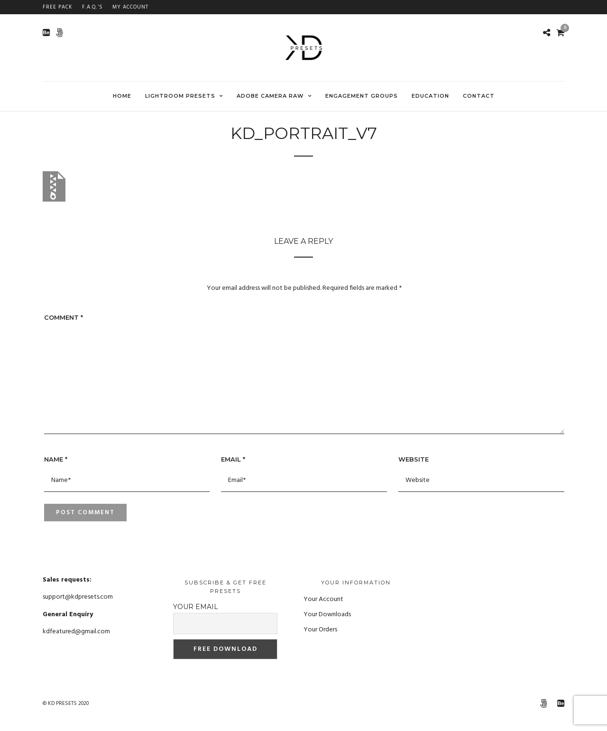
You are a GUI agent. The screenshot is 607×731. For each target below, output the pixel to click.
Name (55, 459)
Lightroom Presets (180, 96)
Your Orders (320, 629)
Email (233, 459)
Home (122, 96)
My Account (130, 7)
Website (413, 459)
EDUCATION (430, 96)
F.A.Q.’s (92, 7)
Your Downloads (327, 614)
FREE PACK (58, 7)
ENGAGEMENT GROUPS (361, 96)
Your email (195, 606)
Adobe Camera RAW (270, 96)
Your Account (323, 599)
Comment (63, 317)
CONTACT (479, 96)
